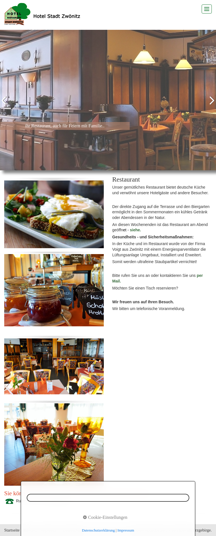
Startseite (12, 530)
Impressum (49, 530)
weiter (210, 104)
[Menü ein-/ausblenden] (207, 8)
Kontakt (30, 530)
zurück (5, 104)
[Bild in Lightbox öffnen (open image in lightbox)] (54, 214)
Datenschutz (73, 530)
